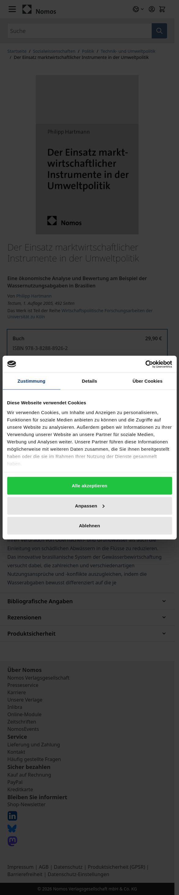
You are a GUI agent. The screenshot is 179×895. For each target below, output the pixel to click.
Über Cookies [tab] (147, 381)
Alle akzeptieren (89, 485)
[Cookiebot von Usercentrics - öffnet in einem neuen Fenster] (145, 364)
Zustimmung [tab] (31, 381)
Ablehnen (89, 525)
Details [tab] (89, 381)
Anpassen (90, 505)
